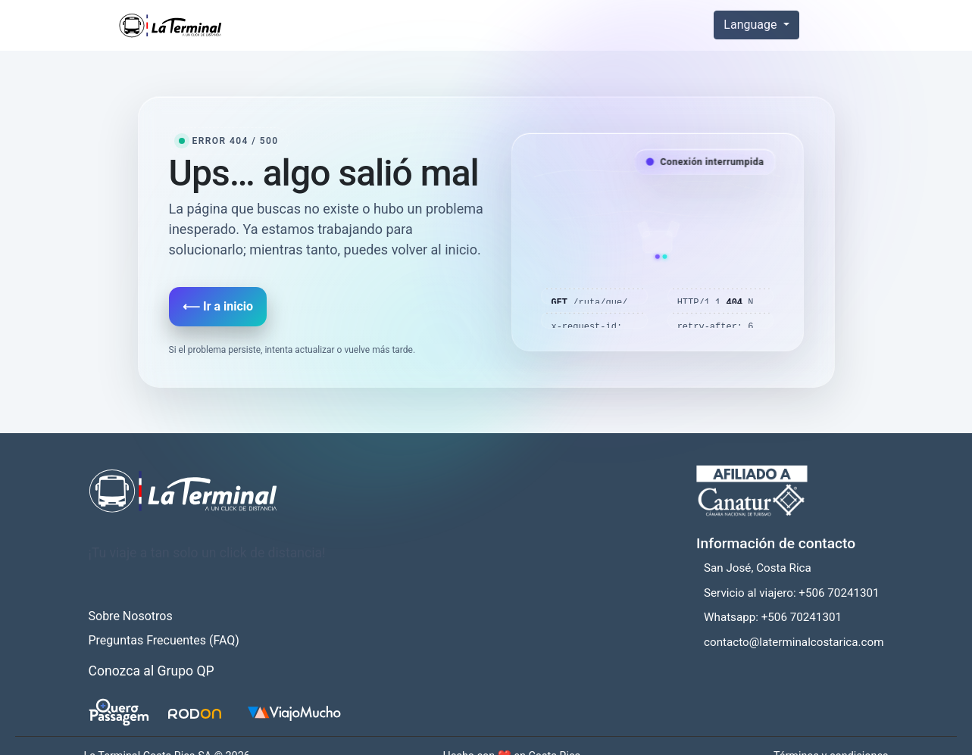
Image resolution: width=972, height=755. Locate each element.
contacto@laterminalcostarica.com (793, 642)
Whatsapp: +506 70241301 (773, 617)
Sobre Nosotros (131, 616)
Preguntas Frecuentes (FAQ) (164, 640)
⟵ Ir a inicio (218, 306)
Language (752, 24)
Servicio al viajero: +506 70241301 (792, 593)
